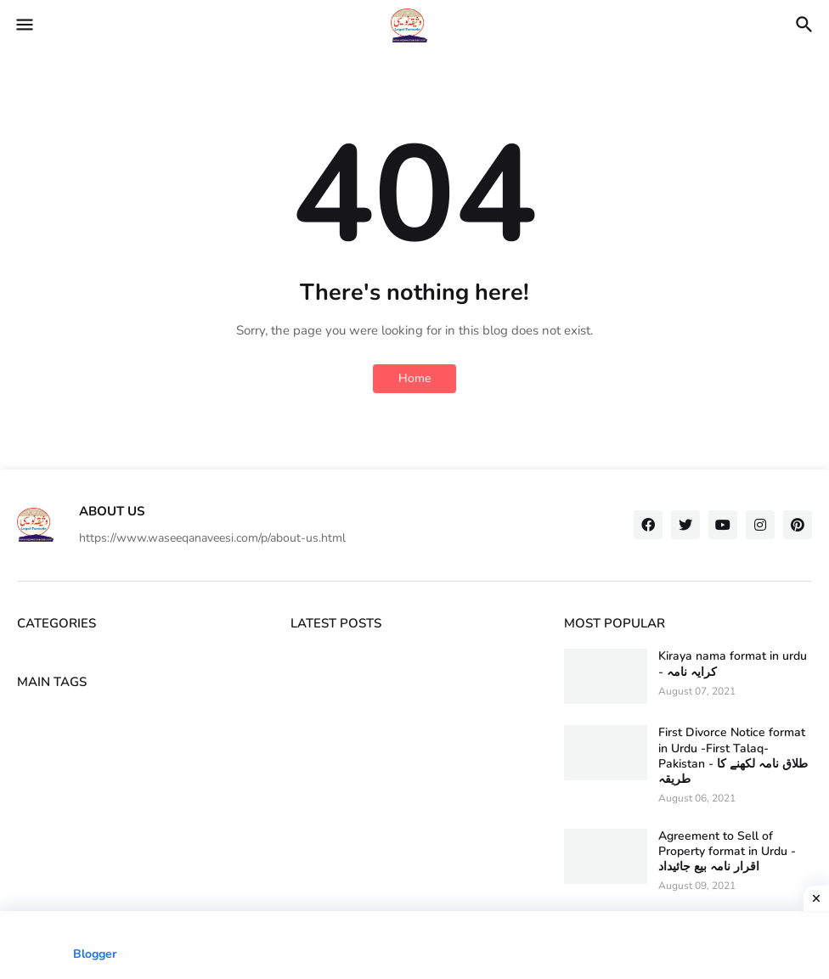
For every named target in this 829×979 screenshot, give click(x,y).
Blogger (94, 954)
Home (414, 378)
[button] (23, 25)
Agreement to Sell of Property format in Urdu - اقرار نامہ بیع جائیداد (727, 852)
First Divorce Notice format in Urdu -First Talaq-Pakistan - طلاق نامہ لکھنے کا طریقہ (733, 756)
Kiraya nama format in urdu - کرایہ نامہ (732, 664)
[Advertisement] (414, 945)
